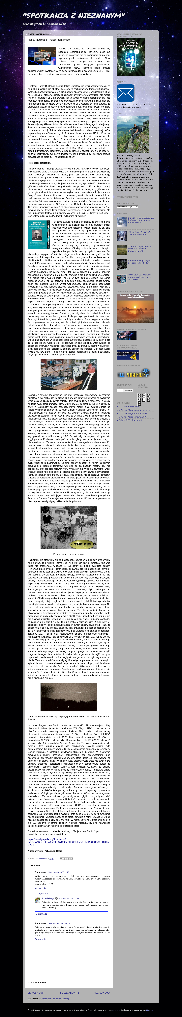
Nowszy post (36, 992)
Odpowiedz (40, 888)
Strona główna (69, 992)
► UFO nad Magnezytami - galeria (133, 410)
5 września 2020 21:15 (58, 872)
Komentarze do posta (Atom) (54, 999)
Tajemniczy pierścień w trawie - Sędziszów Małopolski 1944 (139, 248)
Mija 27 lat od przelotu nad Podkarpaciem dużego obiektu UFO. (141, 220)
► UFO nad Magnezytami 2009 (132, 417)
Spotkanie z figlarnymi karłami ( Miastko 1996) (139, 261)
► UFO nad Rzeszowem (128, 406)
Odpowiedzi (43, 893)
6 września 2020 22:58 (59, 923)
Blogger (150, 1010)
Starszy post (102, 992)
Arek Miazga (48, 898)
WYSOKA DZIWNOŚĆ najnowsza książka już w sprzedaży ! (139, 277)
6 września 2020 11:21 (69, 898)
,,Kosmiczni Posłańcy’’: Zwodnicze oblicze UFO (139, 233)
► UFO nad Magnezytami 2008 (132, 413)
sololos (116, 1010)
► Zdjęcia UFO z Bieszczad (129, 420)
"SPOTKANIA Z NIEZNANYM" (74, 15)
